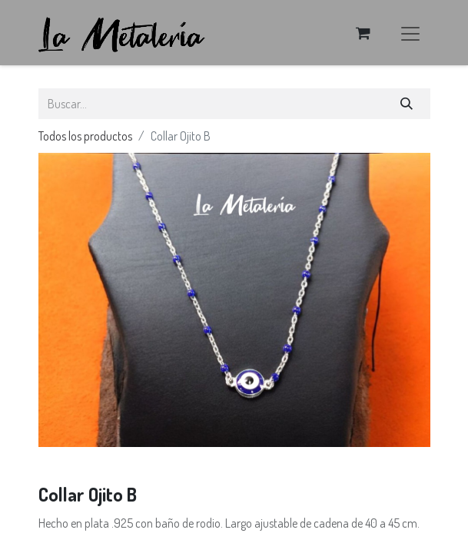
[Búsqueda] (406, 103)
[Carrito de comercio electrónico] (363, 33)
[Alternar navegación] (410, 33)
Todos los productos (85, 136)
